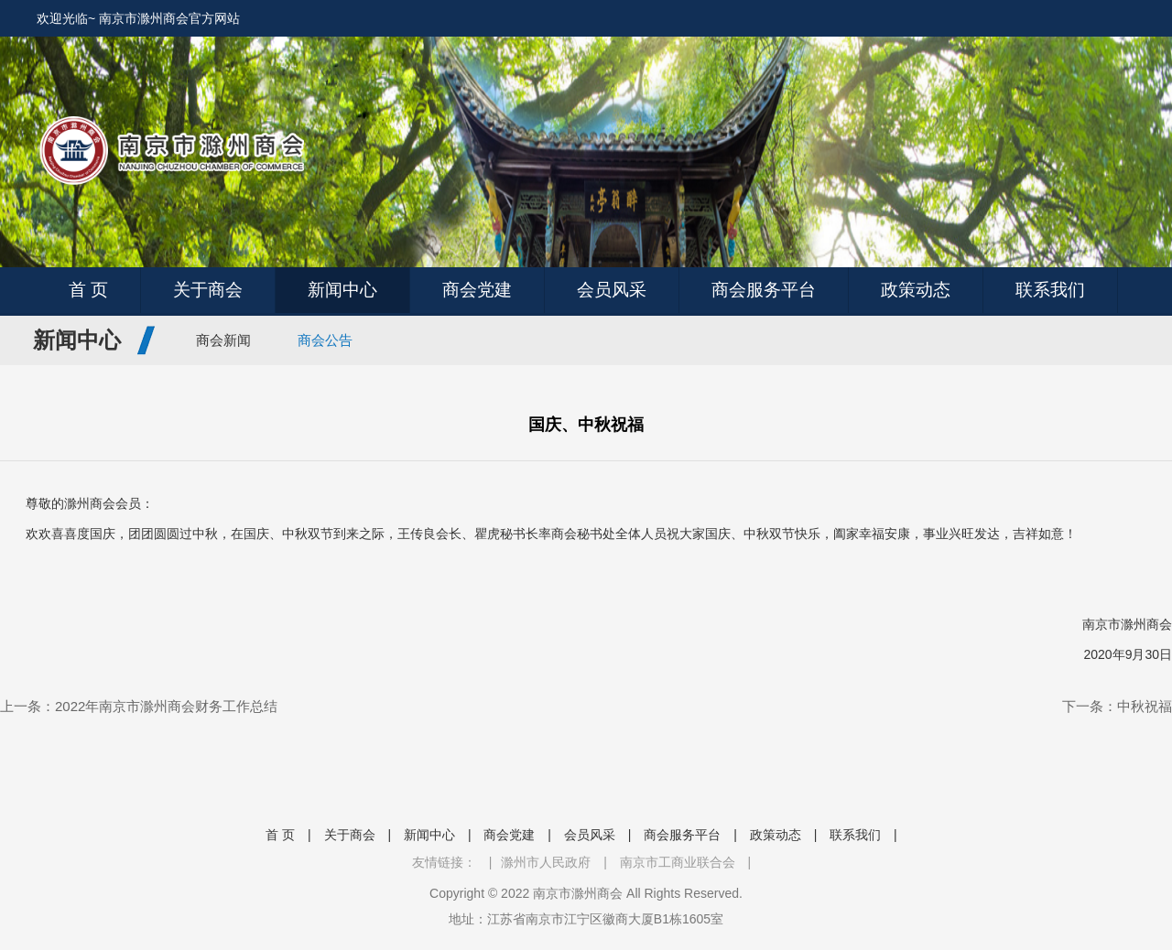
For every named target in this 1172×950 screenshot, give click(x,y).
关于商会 (208, 289)
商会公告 (325, 340)
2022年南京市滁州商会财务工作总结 (166, 706)
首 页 (88, 289)
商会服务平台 (763, 289)
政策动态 (915, 289)
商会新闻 (223, 340)
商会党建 (477, 289)
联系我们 (1050, 289)
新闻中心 (342, 289)
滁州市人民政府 (546, 862)
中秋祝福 (1144, 706)
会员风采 (611, 289)
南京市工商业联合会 (677, 862)
